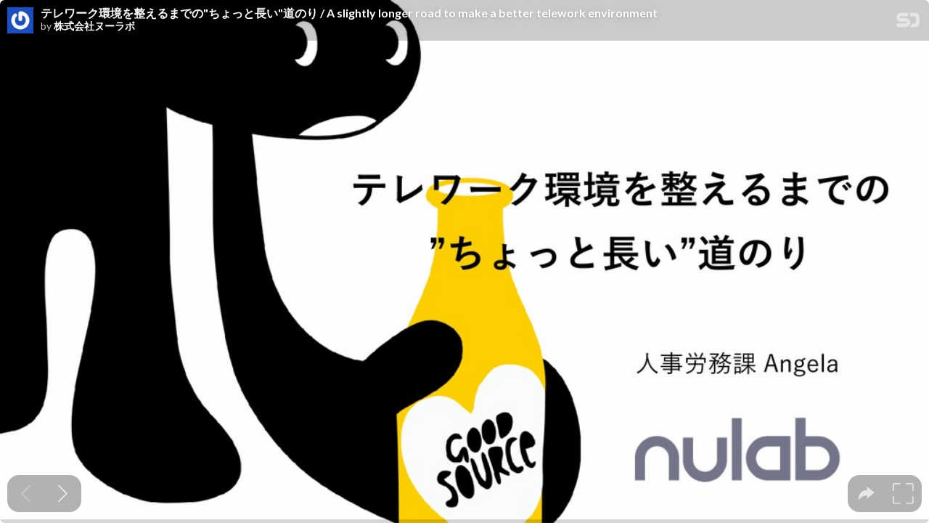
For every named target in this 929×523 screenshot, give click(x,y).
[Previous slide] (25, 493)
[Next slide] (62, 493)
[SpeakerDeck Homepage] (908, 23)
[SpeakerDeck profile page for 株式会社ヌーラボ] (20, 21)
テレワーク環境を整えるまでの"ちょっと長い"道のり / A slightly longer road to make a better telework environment (349, 13)
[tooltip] (866, 493)
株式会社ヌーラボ (94, 26)
